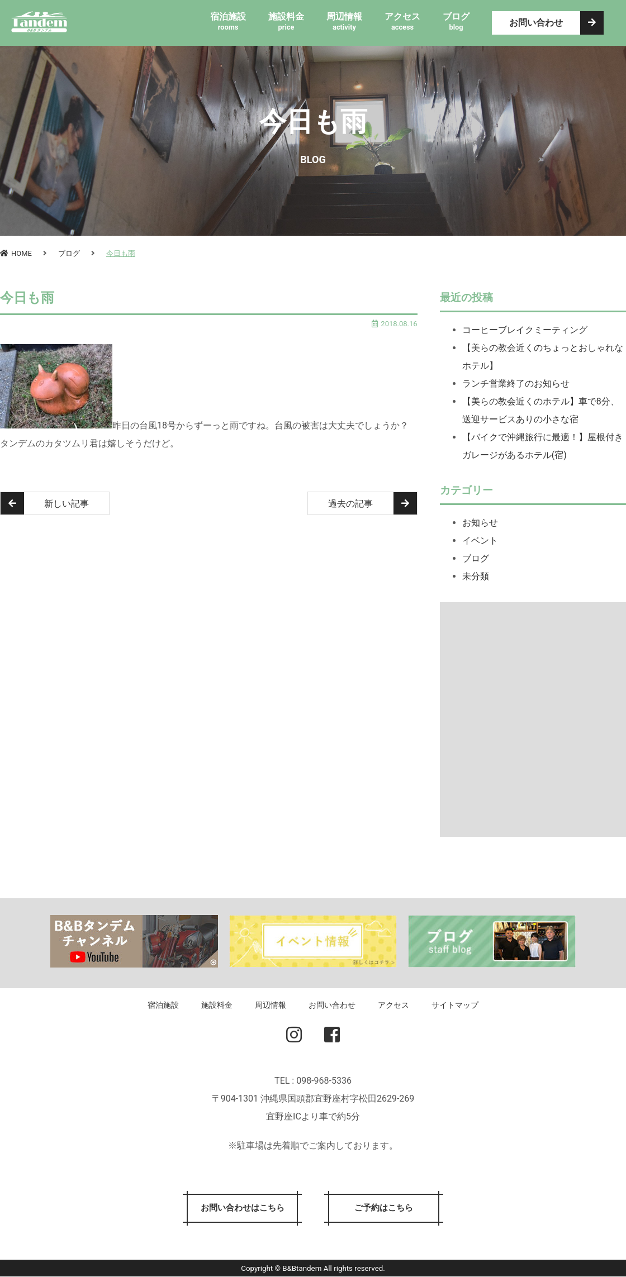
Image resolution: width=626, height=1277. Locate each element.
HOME (16, 253)
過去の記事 (372, 503)
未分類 (475, 576)
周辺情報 (270, 1005)
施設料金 (217, 1005)
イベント (480, 540)
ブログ (69, 253)
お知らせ (480, 522)
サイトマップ (454, 1005)
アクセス (393, 1005)
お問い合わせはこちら (240, 1208)
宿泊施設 (163, 1005)
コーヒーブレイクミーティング (524, 330)
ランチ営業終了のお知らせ (516, 383)
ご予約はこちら (385, 1208)
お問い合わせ (556, 23)
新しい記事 (45, 503)
